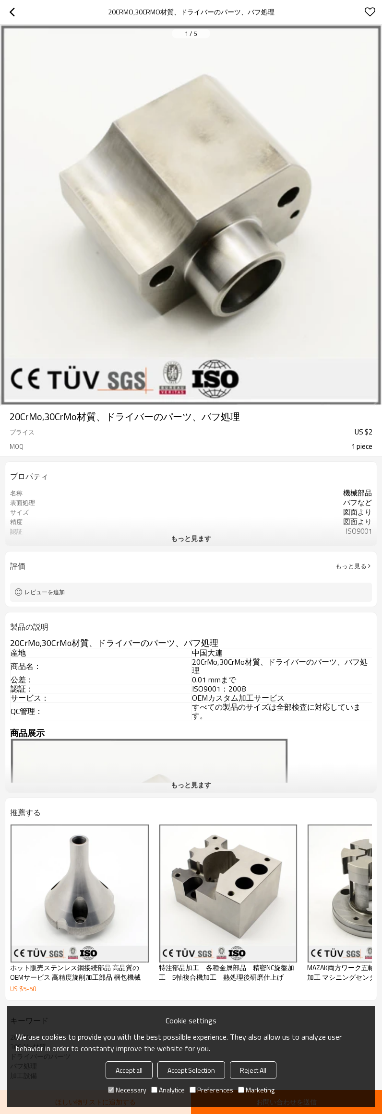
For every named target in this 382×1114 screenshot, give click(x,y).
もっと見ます (191, 538)
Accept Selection (191, 1070)
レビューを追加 (44, 592)
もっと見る (351, 566)
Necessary (127, 1090)
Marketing (256, 1090)
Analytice (168, 1090)
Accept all (129, 1070)
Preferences (211, 1090)
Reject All (253, 1070)
